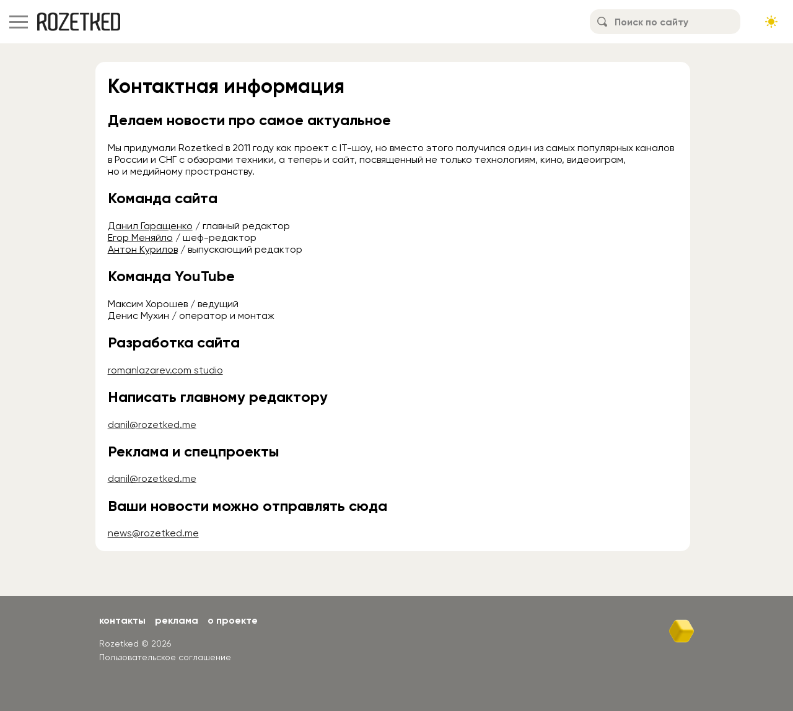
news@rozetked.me (153, 533)
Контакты (122, 620)
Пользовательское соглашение (165, 657)
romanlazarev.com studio (165, 370)
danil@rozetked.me (152, 424)
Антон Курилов (143, 249)
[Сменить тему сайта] (771, 21)
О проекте (233, 620)
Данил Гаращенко (150, 226)
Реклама (176, 620)
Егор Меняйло (140, 237)
